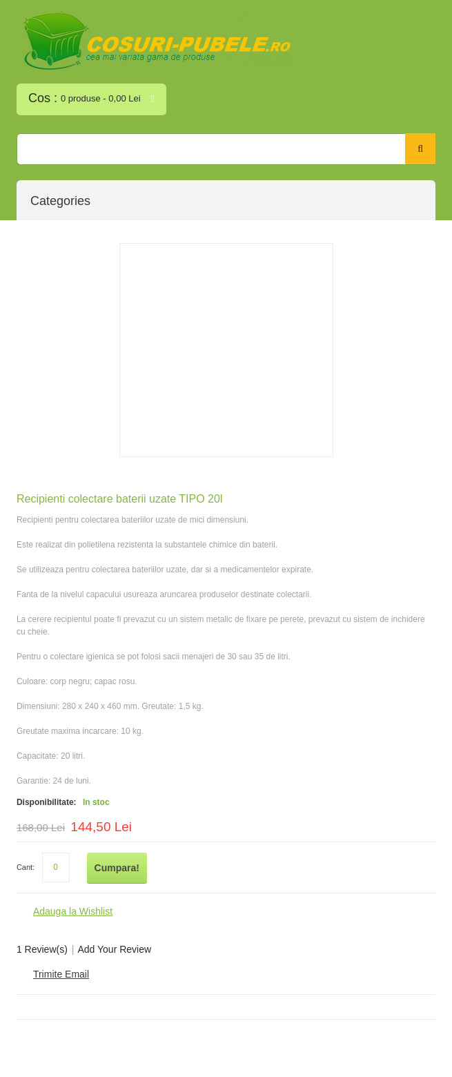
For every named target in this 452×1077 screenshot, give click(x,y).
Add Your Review (114, 949)
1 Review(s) (42, 949)
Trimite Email (61, 974)
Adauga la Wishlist (72, 911)
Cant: (26, 867)
